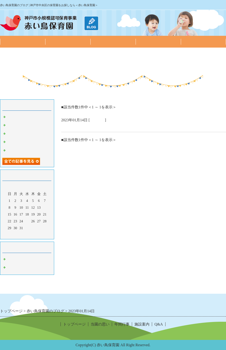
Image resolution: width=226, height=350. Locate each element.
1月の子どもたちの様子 (25, 125)
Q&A (203, 42)
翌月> (36, 234)
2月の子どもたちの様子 (25, 117)
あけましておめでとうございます (93, 126)
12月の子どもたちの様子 (26, 134)
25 (27, 221)
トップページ (22, 42)
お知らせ (14, 259)
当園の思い (67, 42)
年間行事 (113, 42)
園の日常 (97, 120)
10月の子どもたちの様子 (26, 150)
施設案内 (158, 42)
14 (45, 207)
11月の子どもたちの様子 (26, 142)
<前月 (18, 234)
